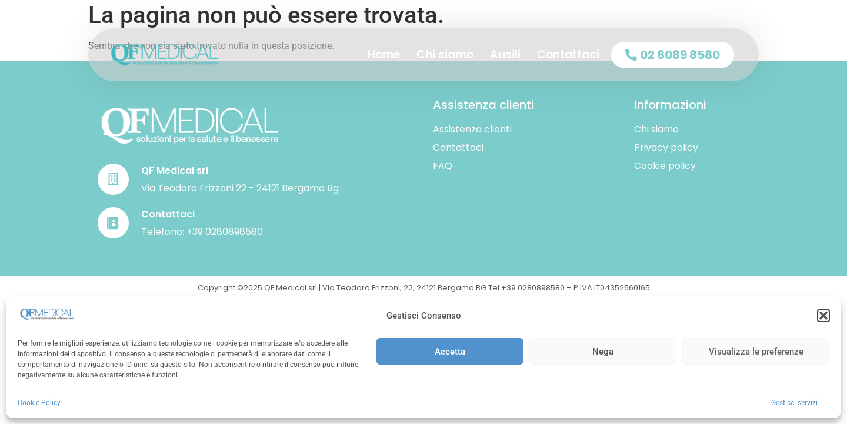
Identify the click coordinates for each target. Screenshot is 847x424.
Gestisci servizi (794, 403)
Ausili (505, 54)
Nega (602, 351)
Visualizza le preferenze (756, 351)
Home (384, 54)
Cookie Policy (39, 403)
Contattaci (568, 54)
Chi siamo (444, 54)
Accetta (450, 351)
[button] (823, 316)
